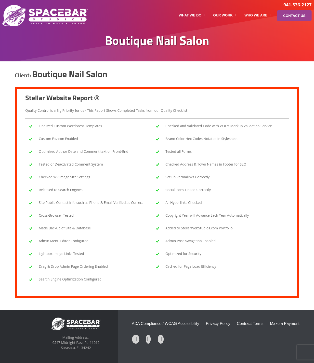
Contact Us (294, 16)
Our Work (224, 15)
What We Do (192, 15)
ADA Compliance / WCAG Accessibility (165, 323)
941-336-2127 (297, 5)
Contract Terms (250, 323)
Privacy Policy (218, 323)
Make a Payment (285, 323)
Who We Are (258, 15)
